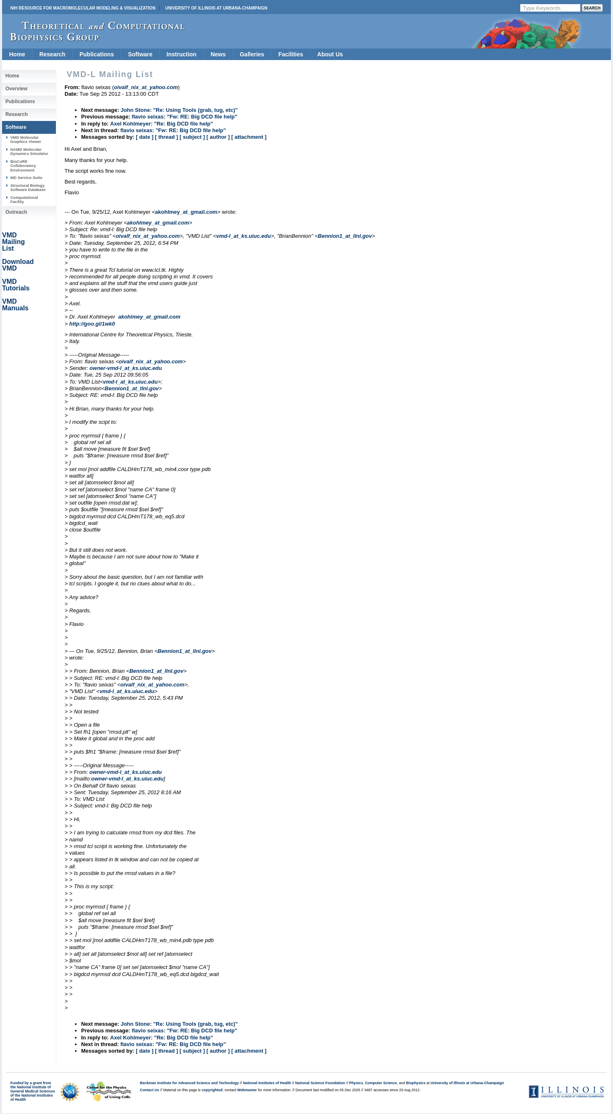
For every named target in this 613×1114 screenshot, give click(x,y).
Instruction (181, 54)
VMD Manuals (15, 305)
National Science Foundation (320, 1083)
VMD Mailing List (13, 242)
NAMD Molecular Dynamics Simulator (29, 151)
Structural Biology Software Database (28, 187)
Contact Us (149, 1090)
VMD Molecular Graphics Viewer (25, 139)
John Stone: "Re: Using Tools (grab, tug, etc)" (179, 110)
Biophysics (415, 1083)
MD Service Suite (26, 177)
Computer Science (381, 1083)
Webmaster (247, 1090)
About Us (330, 54)
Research (52, 54)
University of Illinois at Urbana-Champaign (216, 8)
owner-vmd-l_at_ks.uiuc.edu (125, 368)
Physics (356, 1083)
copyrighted (212, 1090)
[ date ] (145, 137)
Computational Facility (24, 199)
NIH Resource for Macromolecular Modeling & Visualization (82, 8)
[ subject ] (192, 137)
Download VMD (18, 265)
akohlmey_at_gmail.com (186, 212)
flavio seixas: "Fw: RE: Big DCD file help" (184, 117)
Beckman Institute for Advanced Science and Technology (189, 1083)
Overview (16, 89)
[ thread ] (166, 137)
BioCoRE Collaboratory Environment (23, 165)
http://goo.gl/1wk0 (92, 324)
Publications (96, 54)
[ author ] (218, 137)
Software (140, 54)
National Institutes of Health (267, 1083)
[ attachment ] (249, 137)
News (218, 54)
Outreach (16, 212)
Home (17, 54)
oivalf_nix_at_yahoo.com (148, 236)
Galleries (252, 54)
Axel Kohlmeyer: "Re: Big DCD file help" (161, 124)
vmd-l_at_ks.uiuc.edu (243, 236)
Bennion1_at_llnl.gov (345, 236)
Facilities (290, 54)
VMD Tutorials (15, 285)
